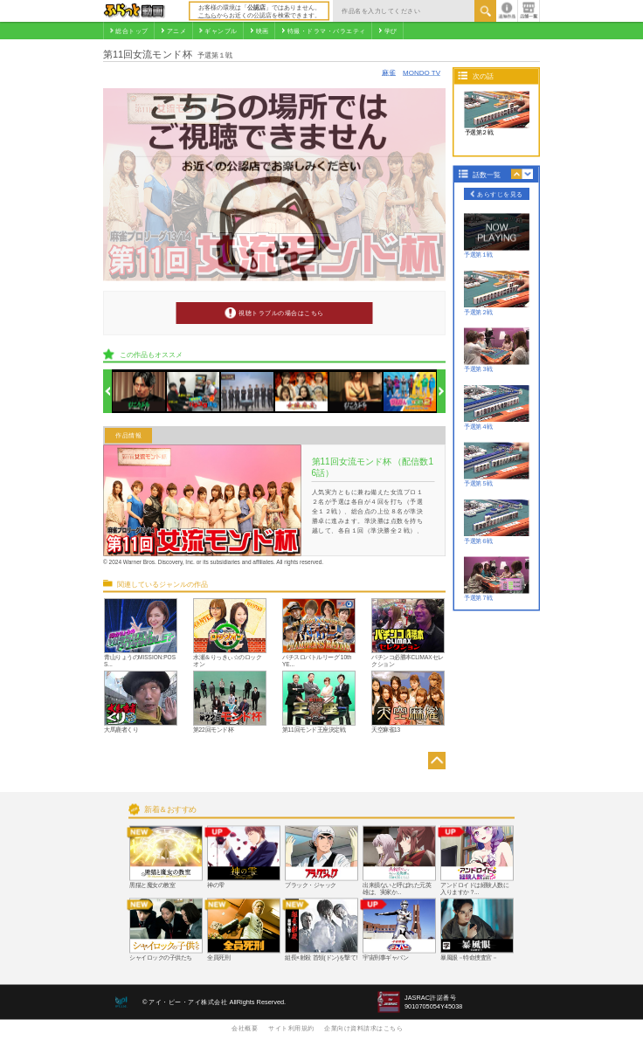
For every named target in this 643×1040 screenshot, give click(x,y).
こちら (207, 14)
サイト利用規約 (291, 1027)
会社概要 (245, 1027)
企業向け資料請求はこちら (363, 1027)
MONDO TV (421, 72)
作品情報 (128, 435)
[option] (139, 391)
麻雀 (389, 72)
